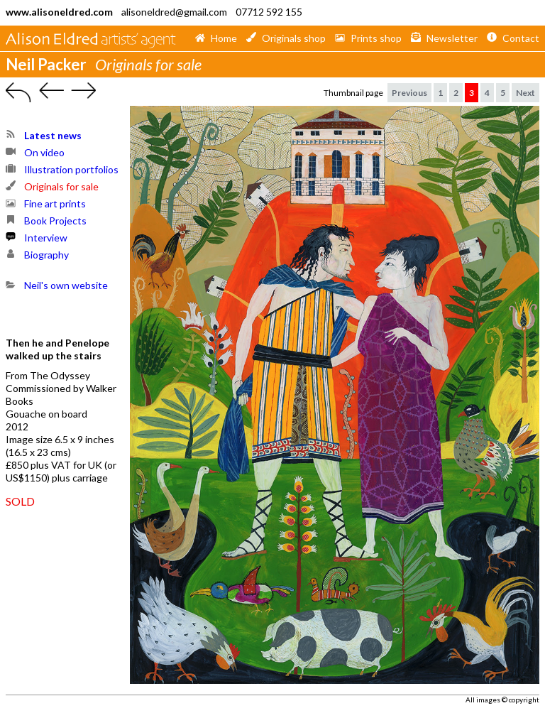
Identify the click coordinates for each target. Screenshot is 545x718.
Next (525, 92)
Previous (409, 92)
